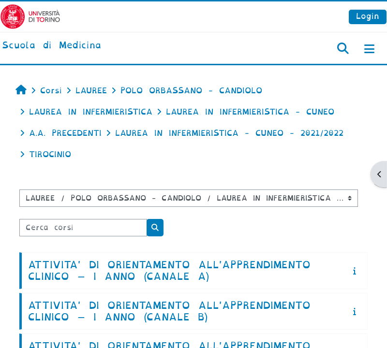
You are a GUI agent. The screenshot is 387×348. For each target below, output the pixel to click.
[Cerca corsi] (83, 227)
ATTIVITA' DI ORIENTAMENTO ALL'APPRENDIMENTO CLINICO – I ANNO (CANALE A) (169, 270)
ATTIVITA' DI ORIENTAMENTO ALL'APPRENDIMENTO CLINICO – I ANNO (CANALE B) (169, 311)
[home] (51, 46)
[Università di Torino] (30, 16)
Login (367, 16)
